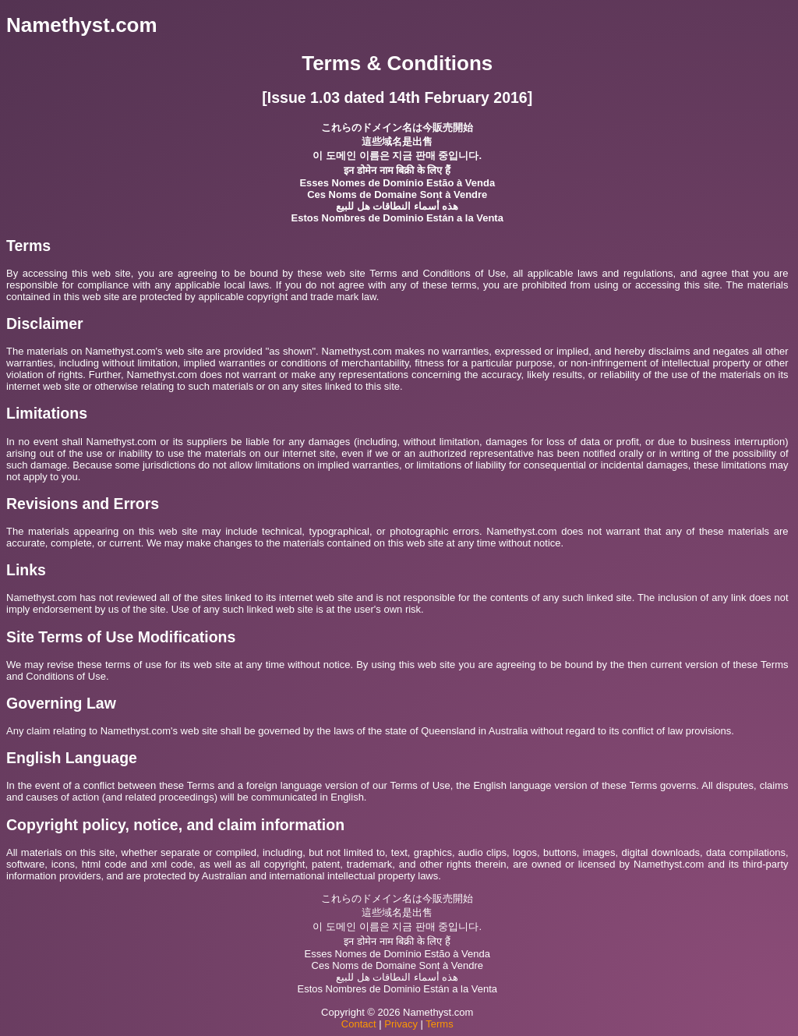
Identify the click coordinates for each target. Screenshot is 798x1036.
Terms (439, 1024)
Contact (358, 1024)
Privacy (401, 1024)
